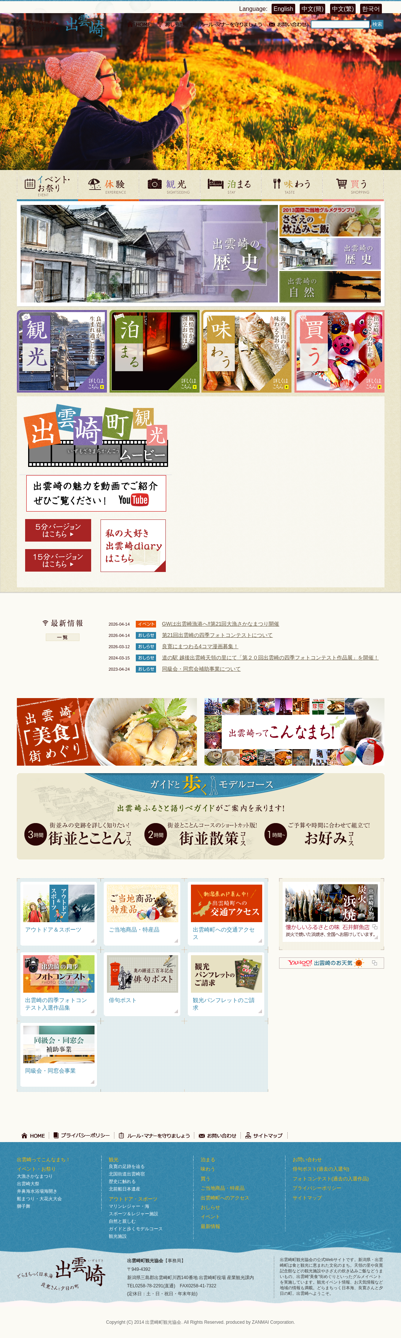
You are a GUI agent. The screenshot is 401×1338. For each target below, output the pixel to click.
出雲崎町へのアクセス (225, 1198)
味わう (208, 1169)
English (283, 9)
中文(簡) (313, 9)
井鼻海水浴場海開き (37, 1191)
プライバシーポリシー (317, 1188)
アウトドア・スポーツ (133, 1199)
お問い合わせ (307, 1159)
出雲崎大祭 (28, 1183)
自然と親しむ (122, 1221)
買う (205, 1178)
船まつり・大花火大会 (39, 1198)
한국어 (371, 9)
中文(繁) (343, 9)
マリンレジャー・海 (129, 1206)
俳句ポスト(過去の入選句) (321, 1169)
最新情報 (210, 1226)
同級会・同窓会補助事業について (201, 669)
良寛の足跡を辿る (127, 1166)
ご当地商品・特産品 (223, 1188)
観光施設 (118, 1236)
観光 (114, 1159)
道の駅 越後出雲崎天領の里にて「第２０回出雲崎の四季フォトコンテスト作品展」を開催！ (270, 658)
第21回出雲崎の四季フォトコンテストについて (217, 635)
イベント (210, 1216)
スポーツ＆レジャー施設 (133, 1213)
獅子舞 (23, 1206)
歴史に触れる (122, 1181)
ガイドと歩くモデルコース (136, 1228)
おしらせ (210, 1207)
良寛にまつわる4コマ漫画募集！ (200, 646)
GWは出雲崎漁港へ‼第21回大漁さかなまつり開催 (220, 624)
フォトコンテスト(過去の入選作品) (331, 1178)
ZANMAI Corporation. (273, 1322)
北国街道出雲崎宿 (127, 1174)
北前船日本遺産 (124, 1189)
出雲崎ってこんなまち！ (44, 1159)
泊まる (208, 1159)
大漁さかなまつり (35, 1176)
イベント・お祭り (36, 1169)
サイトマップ (307, 1198)
